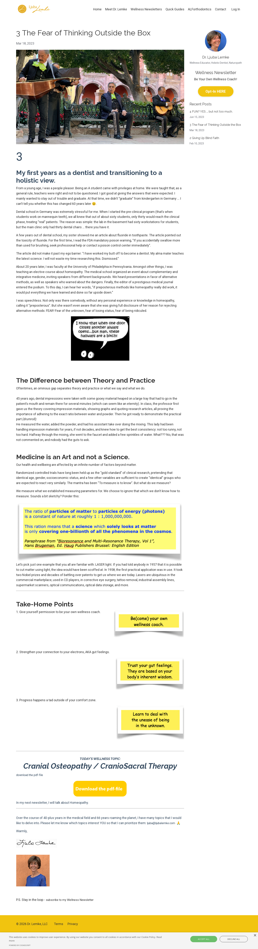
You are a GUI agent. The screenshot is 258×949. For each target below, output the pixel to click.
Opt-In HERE (215, 91)
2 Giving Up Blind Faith (204, 138)
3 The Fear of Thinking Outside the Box (215, 125)
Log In (235, 9)
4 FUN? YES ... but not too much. (211, 112)
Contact (220, 9)
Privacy (73, 929)
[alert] (129, 940)
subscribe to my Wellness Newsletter (73, 905)
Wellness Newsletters (146, 9)
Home (96, 9)
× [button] (255, 935)
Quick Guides (174, 9)
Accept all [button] (208, 939)
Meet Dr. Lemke (115, 9)
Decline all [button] (229, 939)
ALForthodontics (199, 9)
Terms (58, 929)
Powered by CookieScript (19, 945)
